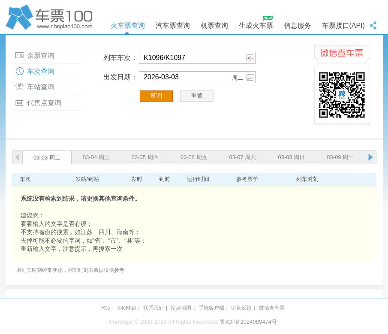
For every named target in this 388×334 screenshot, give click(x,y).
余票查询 (40, 55)
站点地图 (181, 308)
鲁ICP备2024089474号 (248, 322)
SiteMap (126, 308)
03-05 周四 (145, 157)
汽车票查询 (173, 25)
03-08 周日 (291, 157)
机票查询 (214, 25)
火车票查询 (128, 25)
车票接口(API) (343, 25)
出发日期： (120, 77)
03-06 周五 (194, 157)
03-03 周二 (46, 157)
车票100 (51, 17)
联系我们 (153, 308)
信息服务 (297, 25)
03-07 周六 (242, 157)
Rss (105, 308)
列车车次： (120, 57)
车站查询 (40, 86)
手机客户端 (211, 308)
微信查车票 (272, 308)
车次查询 (40, 71)
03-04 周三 (96, 157)
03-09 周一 (340, 157)
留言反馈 (241, 308)
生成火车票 (256, 25)
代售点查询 (44, 102)
